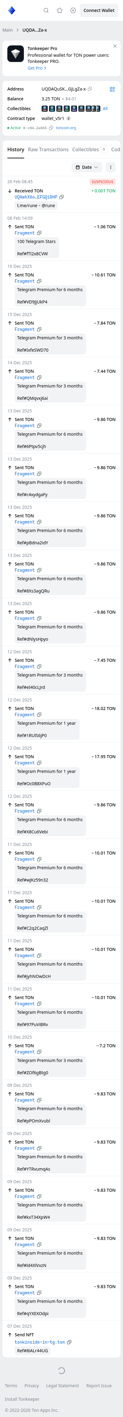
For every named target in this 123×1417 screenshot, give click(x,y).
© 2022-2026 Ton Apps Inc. (31, 1410)
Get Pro (37, 68)
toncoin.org (66, 127)
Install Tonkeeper (22, 1399)
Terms (11, 1385)
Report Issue (99, 1385)
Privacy (31, 1385)
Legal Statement (62, 1385)
